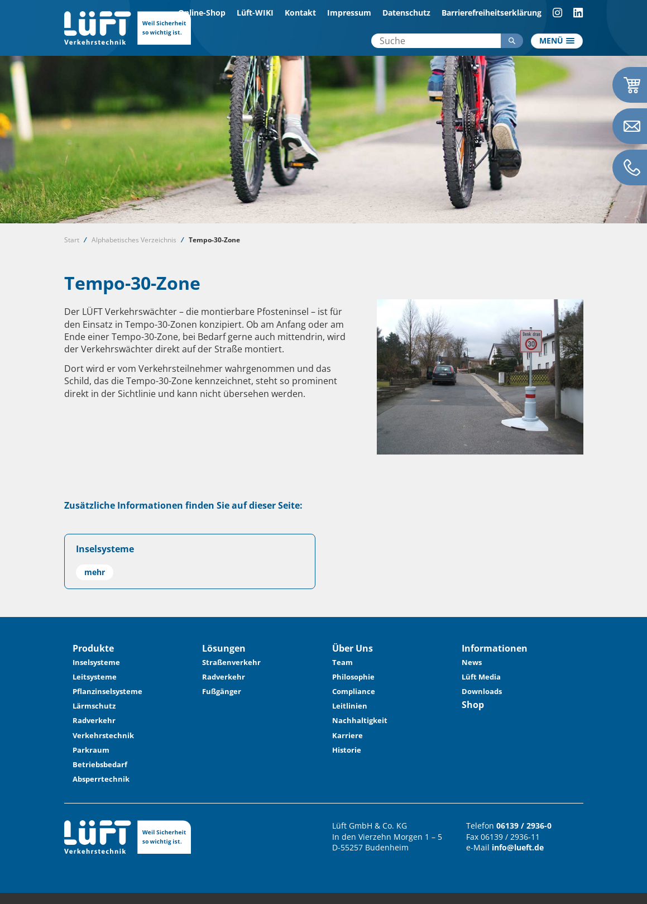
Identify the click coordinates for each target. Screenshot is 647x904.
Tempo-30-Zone (214, 240)
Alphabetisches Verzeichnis (134, 240)
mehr (94, 572)
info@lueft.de (518, 847)
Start (71, 240)
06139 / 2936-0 (524, 825)
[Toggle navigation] (557, 41)
